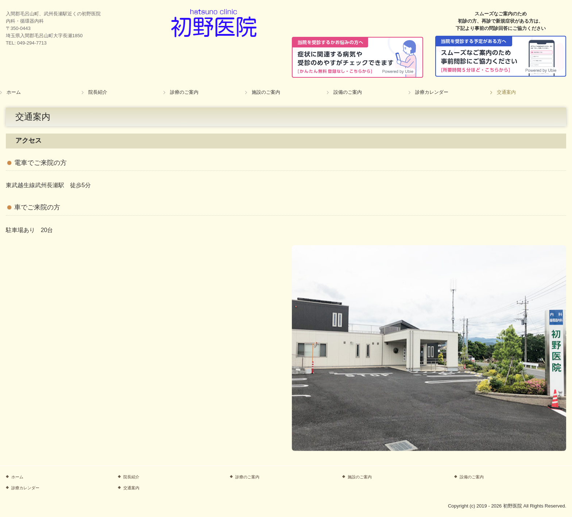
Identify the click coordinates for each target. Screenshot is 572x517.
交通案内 (506, 92)
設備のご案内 (347, 92)
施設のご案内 (266, 92)
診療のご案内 (184, 92)
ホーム (14, 92)
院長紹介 (97, 92)
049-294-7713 (32, 43)
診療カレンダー (431, 92)
